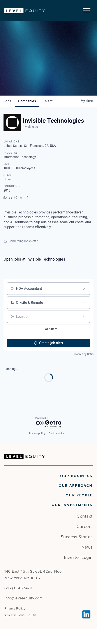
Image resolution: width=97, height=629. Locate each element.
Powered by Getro (83, 354)
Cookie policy (57, 433)
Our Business (76, 476)
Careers (84, 526)
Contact (85, 516)
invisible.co (30, 126)
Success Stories (77, 537)
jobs (7, 101)
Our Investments (72, 505)
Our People (79, 495)
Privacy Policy (14, 608)
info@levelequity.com (23, 598)
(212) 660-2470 (18, 588)
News (87, 547)
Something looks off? (21, 241)
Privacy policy (37, 433)
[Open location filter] (84, 317)
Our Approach (76, 485)
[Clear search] (84, 288)
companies (27, 101)
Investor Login (78, 557)
